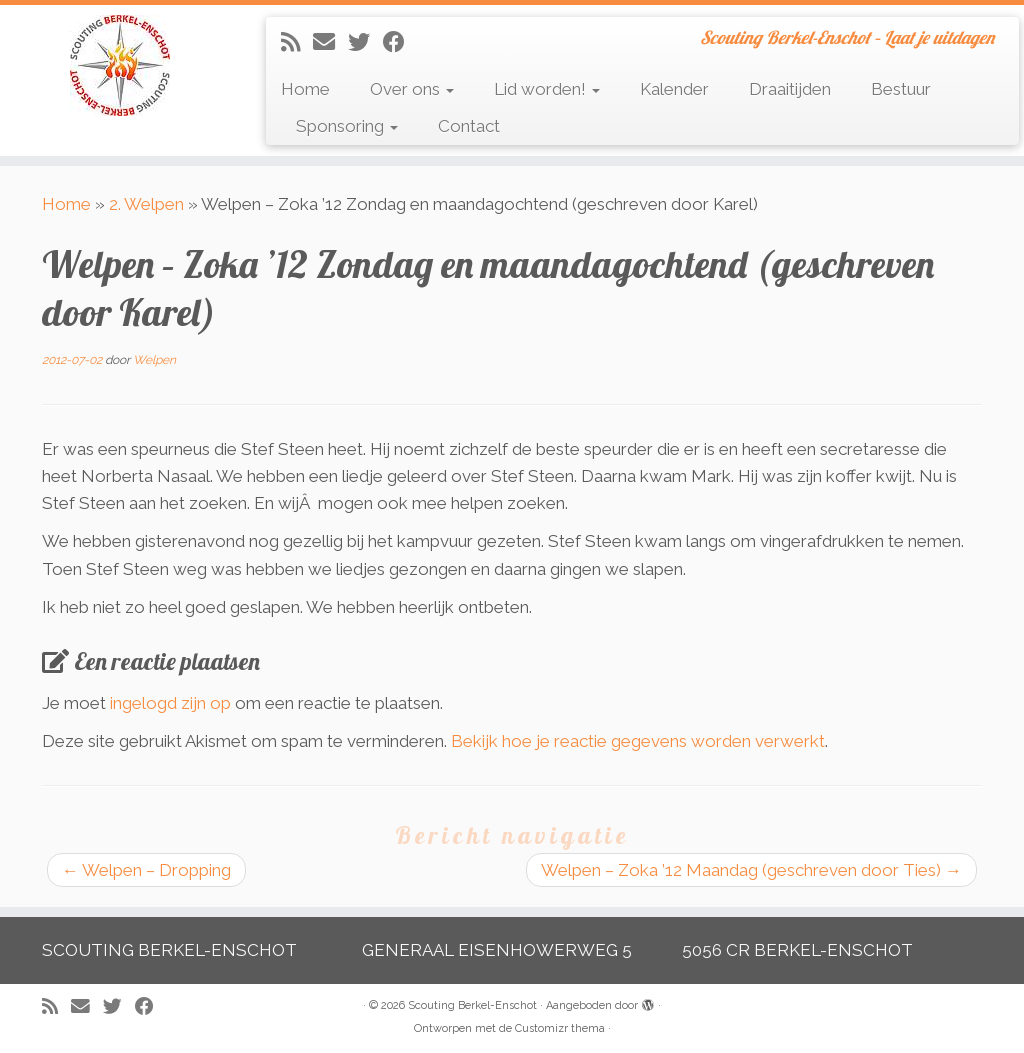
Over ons (412, 89)
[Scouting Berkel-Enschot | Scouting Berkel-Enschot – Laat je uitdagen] (120, 65)
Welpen (154, 360)
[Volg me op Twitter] (365, 42)
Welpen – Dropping (146, 870)
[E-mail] (330, 42)
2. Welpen (146, 204)
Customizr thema (560, 1028)
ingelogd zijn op (170, 703)
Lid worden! (547, 89)
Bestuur (901, 89)
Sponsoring (347, 126)
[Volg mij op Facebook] (400, 42)
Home (305, 89)
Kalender (674, 89)
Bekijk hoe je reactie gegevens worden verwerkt (638, 741)
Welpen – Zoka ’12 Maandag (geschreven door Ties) (751, 870)
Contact (469, 126)
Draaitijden (790, 89)
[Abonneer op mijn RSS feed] (297, 42)
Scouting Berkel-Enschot (472, 1005)
